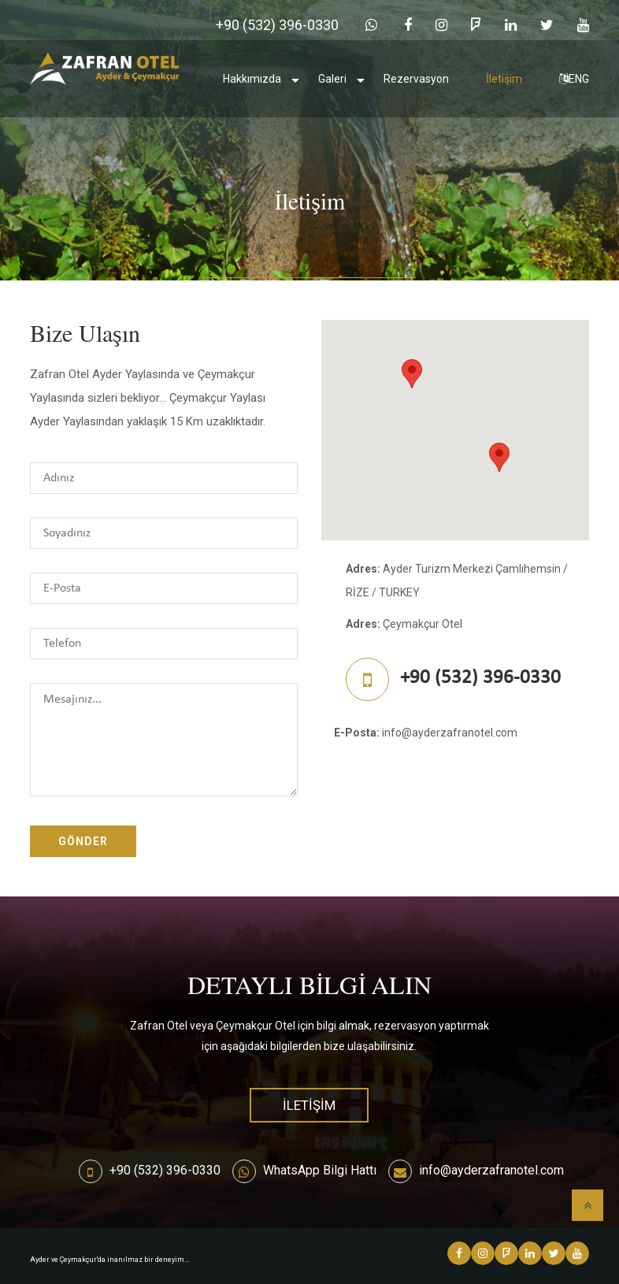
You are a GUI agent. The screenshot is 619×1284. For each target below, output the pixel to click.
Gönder (83, 841)
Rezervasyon (416, 78)
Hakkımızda (252, 78)
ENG (574, 78)
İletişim (504, 78)
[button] (412, 373)
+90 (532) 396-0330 (165, 1170)
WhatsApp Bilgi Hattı (319, 1170)
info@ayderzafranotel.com (491, 1170)
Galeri (332, 78)
